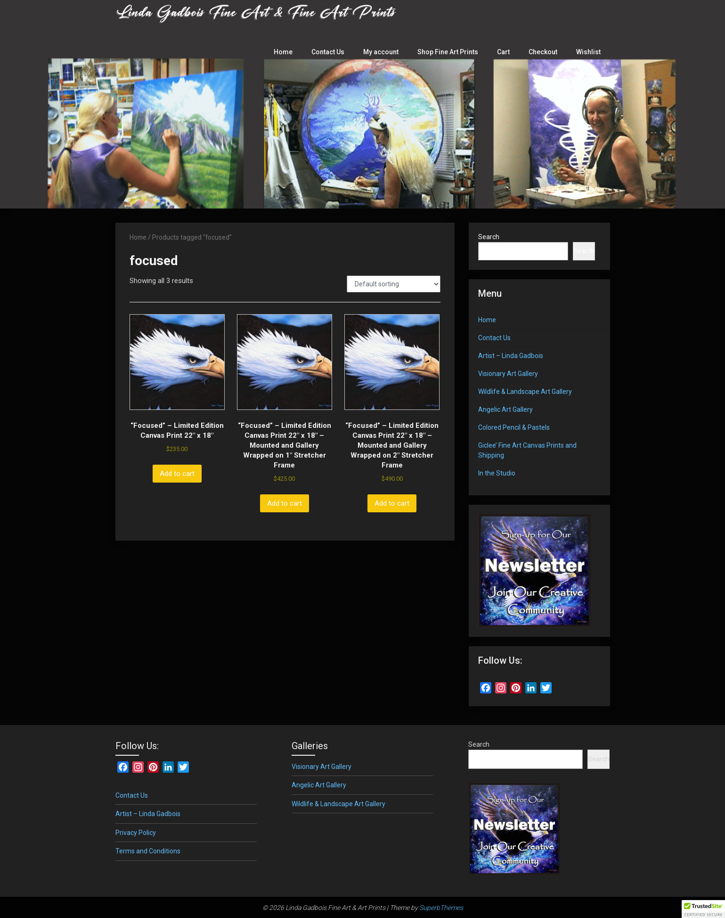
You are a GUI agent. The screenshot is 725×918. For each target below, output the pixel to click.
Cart (505, 52)
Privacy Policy (135, 832)
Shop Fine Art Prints (451, 52)
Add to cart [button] (177, 473)
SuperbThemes (441, 907)
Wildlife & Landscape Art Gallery (525, 391)
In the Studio (496, 473)
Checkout (545, 52)
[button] (703, 909)
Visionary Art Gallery (508, 373)
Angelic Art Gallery (505, 409)
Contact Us (333, 52)
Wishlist (589, 52)
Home (289, 52)
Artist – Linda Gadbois (510, 355)
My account (385, 52)
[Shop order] (393, 283)
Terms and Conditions (147, 851)
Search (488, 237)
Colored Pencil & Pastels (514, 427)
